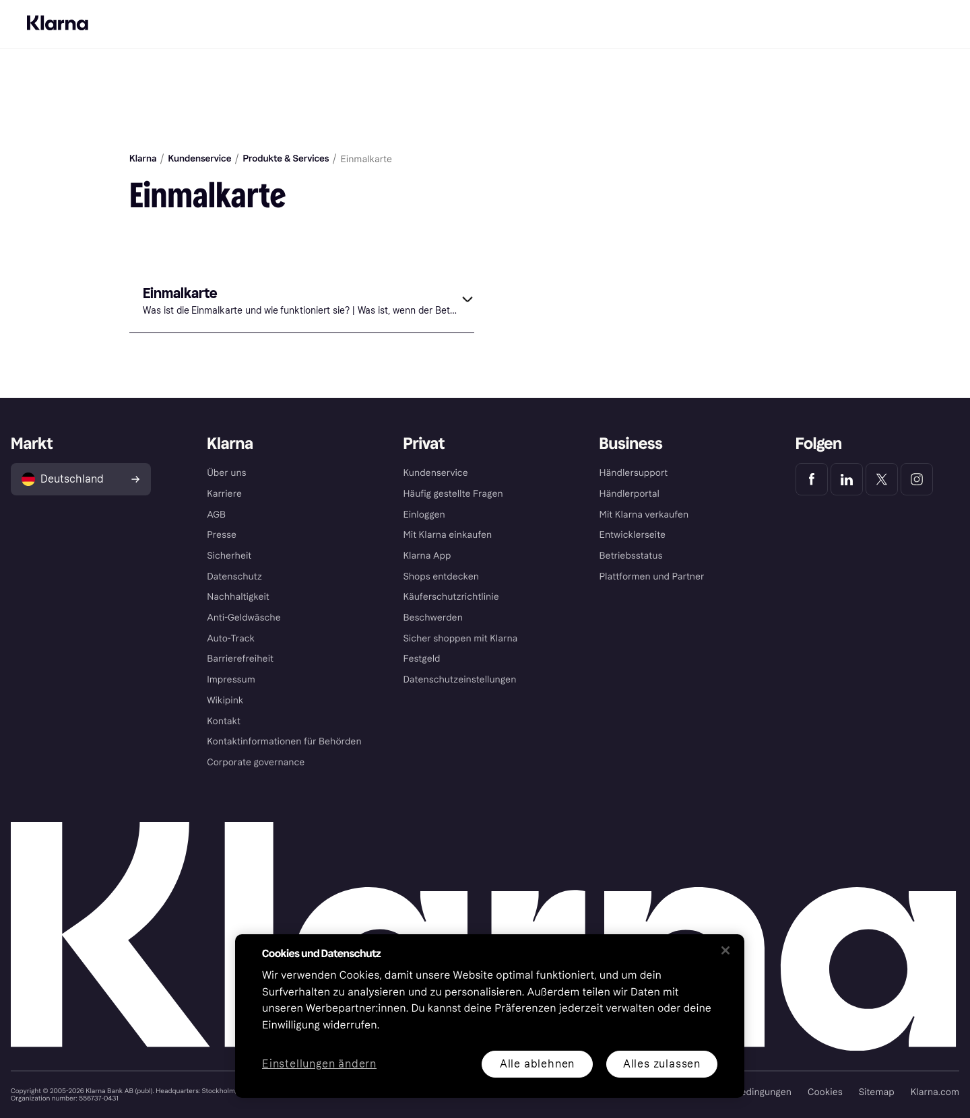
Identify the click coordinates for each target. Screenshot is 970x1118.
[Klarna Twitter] (882, 479)
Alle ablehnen (537, 1063)
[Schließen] (725, 950)
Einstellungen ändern (319, 1064)
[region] (489, 1016)
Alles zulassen (662, 1063)
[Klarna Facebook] (812, 479)
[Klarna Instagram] (917, 479)
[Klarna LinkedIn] (847, 479)
